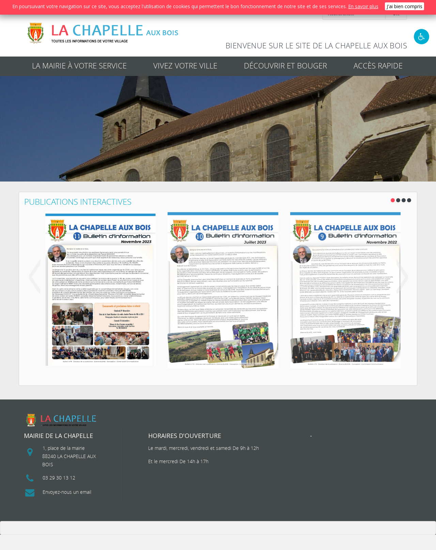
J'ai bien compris (404, 6)
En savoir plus (363, 6)
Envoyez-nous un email (67, 492)
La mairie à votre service (79, 65)
